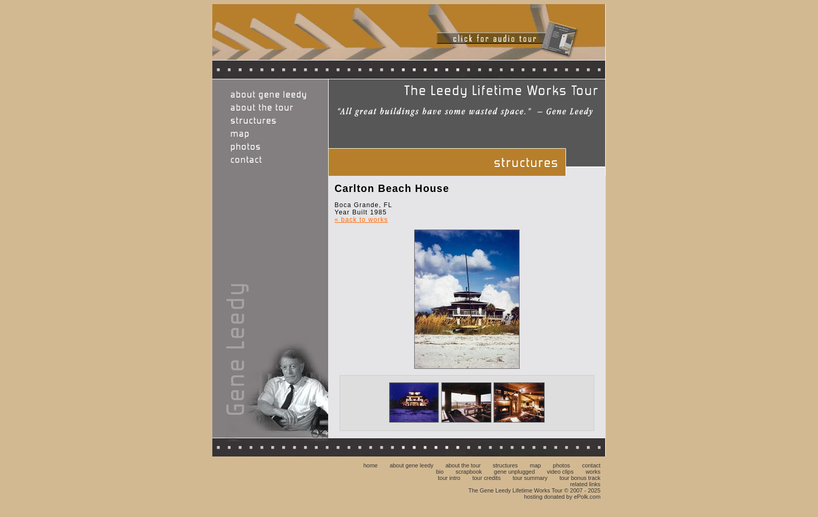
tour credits (487, 478)
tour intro (449, 478)
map (535, 465)
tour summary (530, 478)
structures (505, 465)
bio (440, 471)
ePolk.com (587, 497)
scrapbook (468, 471)
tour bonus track (580, 478)
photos (561, 465)
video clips (560, 471)
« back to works (361, 219)
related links (585, 484)
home (370, 465)
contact (591, 465)
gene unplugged (514, 471)
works (592, 471)
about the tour (463, 465)
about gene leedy (412, 465)
